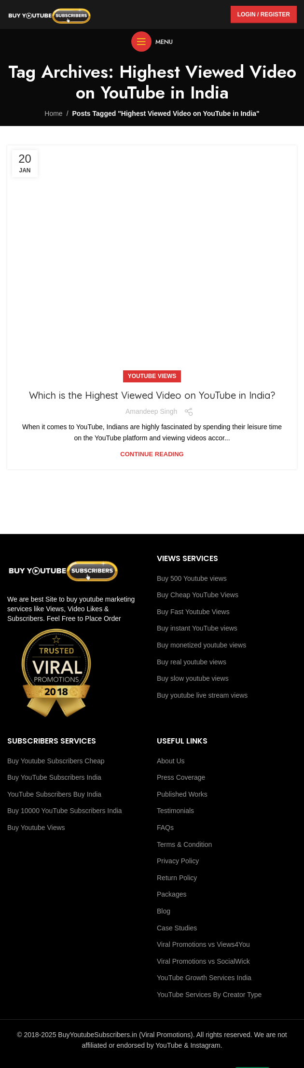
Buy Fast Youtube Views (193, 612)
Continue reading (151, 454)
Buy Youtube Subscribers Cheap (56, 761)
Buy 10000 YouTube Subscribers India (64, 811)
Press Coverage (181, 777)
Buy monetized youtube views (201, 645)
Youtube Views (152, 376)
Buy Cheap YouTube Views (197, 595)
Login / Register (263, 14)
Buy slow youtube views (193, 678)
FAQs (165, 827)
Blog (163, 911)
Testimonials (175, 811)
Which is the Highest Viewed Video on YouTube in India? (152, 395)
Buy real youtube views (191, 662)
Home (53, 113)
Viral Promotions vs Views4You (203, 944)
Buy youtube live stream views (202, 695)
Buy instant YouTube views (197, 628)
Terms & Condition (184, 844)
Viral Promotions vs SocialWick (203, 961)
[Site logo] (49, 14)
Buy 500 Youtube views (192, 578)
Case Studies (177, 928)
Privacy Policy (178, 861)
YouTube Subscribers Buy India (54, 794)
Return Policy (177, 878)
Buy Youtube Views (36, 827)
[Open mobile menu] (152, 41)
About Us (171, 761)
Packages (171, 894)
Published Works (182, 794)
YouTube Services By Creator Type (209, 994)
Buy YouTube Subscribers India (54, 777)
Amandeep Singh (151, 411)
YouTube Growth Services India (204, 978)
